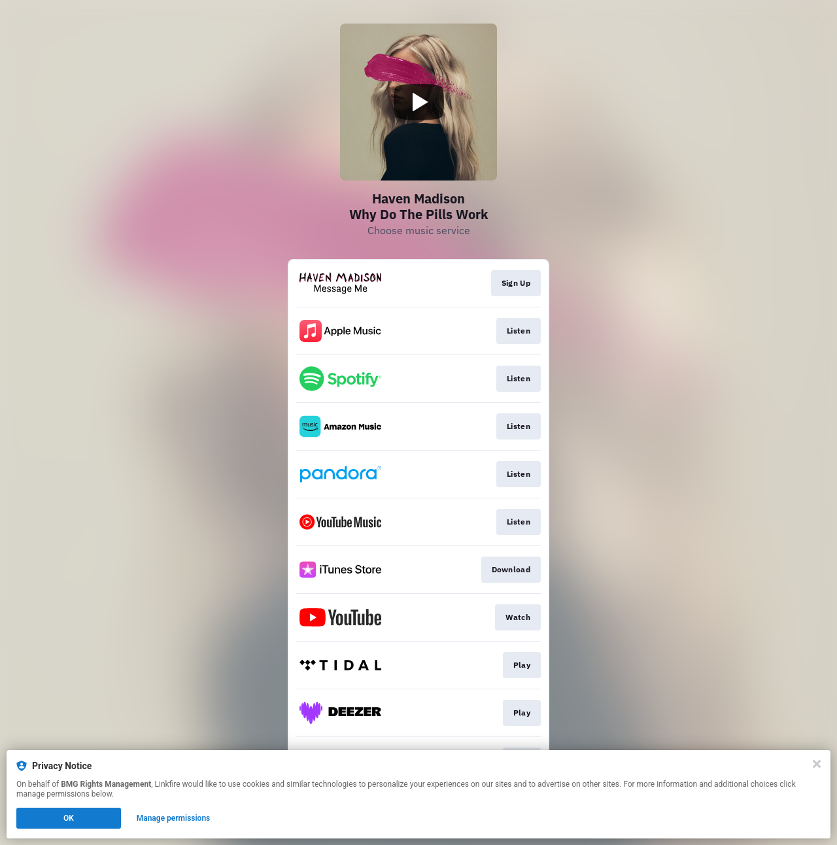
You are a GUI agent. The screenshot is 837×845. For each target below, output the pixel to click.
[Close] (816, 763)
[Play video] (418, 102)
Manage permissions (174, 818)
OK (68, 818)
